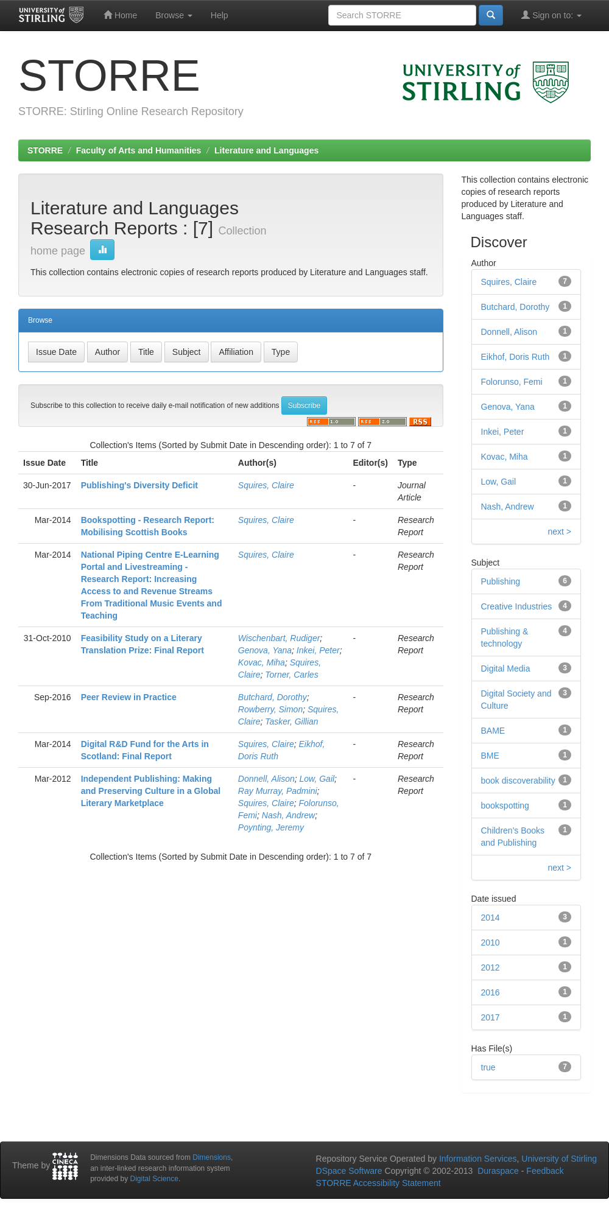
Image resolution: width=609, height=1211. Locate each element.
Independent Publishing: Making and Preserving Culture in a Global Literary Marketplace (151, 791)
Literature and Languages (266, 150)
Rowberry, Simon (270, 709)
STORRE (45, 150)
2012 (490, 967)
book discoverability (518, 780)
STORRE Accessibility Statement (378, 1183)
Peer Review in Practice (129, 697)
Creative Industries (516, 606)
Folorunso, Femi (512, 382)
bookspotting (505, 805)
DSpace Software (349, 1171)
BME (490, 755)
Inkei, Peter (318, 650)
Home (120, 15)
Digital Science (154, 1178)
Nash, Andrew (288, 815)
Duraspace (498, 1171)
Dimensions (211, 1157)
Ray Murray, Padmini (277, 791)
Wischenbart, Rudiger (279, 638)
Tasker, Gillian (291, 721)
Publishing (501, 581)
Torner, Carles (291, 674)
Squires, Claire (266, 485)
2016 (490, 992)
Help (219, 15)
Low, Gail (317, 779)
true (488, 1067)
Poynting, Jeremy (271, 827)
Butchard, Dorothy (272, 697)
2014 (490, 917)
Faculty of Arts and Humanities (139, 150)
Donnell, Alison (266, 779)
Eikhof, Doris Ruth (515, 357)
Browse (173, 15)
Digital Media (505, 668)
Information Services (478, 1159)
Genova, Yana (265, 650)
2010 (490, 942)
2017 (490, 1017)
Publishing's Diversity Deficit (139, 485)
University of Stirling (559, 1159)
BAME (493, 730)
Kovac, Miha (261, 662)
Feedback (544, 1171)
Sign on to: (551, 15)
